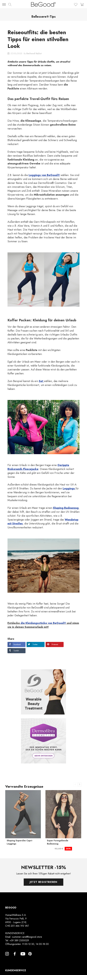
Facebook (17, 644)
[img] (9, 4)
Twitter (35, 644)
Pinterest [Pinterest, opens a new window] (30, 957)
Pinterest (55, 644)
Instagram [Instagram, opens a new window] (7, 957)
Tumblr (16, 650)
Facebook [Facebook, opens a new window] (14, 957)
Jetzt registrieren (43, 882)
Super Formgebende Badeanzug (57, 842)
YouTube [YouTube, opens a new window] (22, 957)
